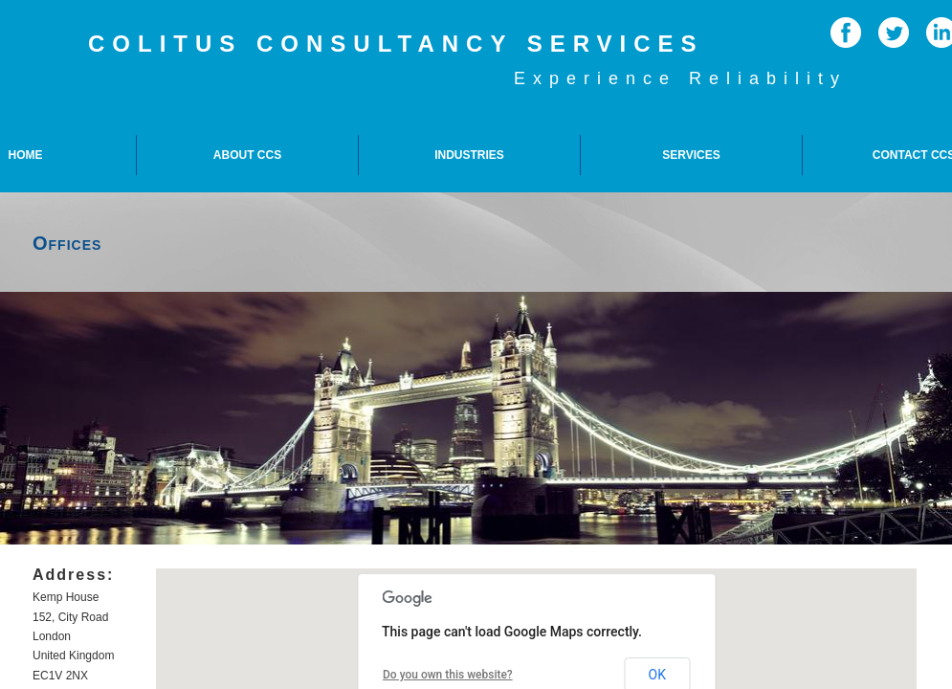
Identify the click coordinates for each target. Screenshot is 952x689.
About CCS (247, 155)
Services (691, 155)
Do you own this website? (448, 674)
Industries (469, 155)
